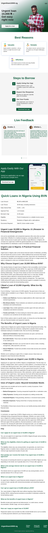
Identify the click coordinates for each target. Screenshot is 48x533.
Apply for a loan (10, 26)
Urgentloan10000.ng (9, 3)
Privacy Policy (28, 526)
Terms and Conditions (37, 526)
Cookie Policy (45, 526)
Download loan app (24, 109)
